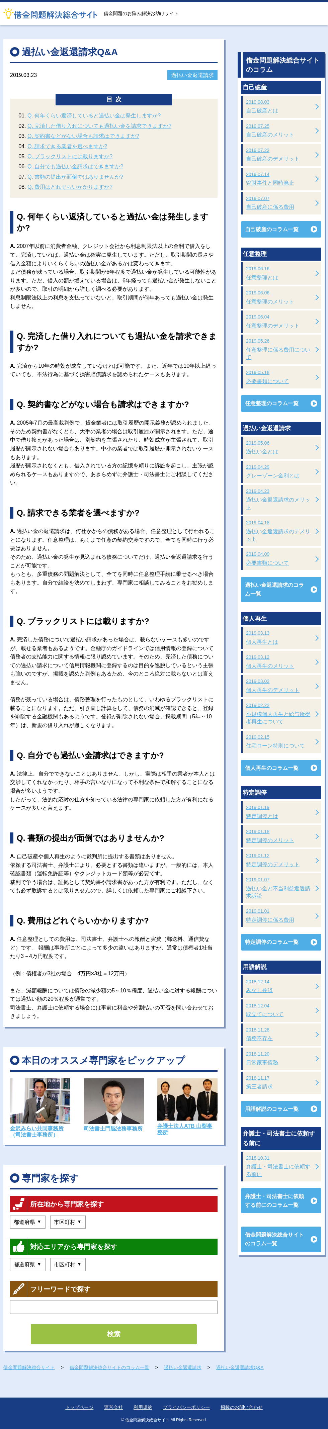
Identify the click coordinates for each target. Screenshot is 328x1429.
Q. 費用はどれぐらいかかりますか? (69, 187)
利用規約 (143, 1407)
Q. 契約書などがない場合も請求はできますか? (83, 136)
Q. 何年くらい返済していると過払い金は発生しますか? (94, 115)
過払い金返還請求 (192, 75)
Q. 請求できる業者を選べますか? (67, 146)
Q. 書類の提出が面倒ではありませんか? (75, 177)
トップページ (79, 1407)
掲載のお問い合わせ (242, 1407)
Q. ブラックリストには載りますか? (69, 156)
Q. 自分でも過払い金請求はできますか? (75, 166)
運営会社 (113, 1407)
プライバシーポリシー (186, 1407)
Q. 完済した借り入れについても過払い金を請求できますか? (99, 126)
